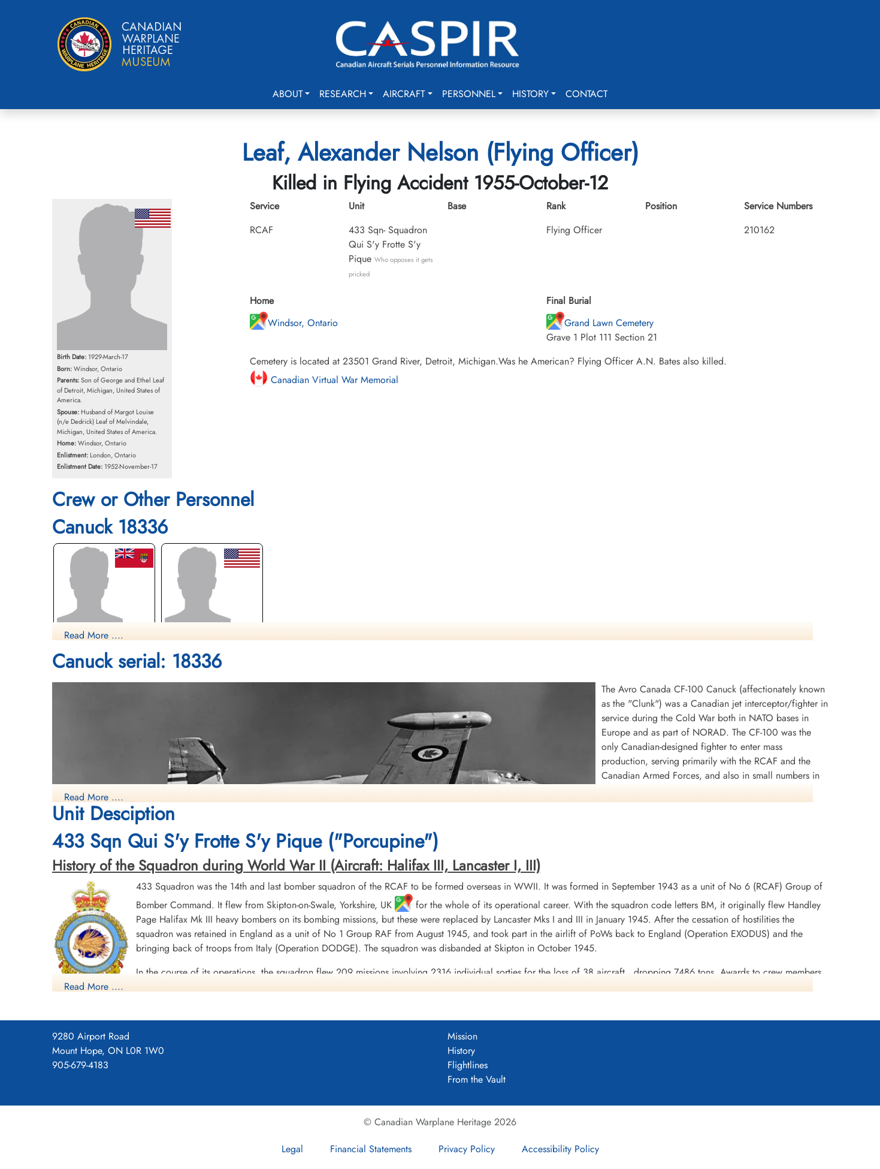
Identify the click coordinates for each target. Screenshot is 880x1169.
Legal (292, 1149)
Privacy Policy (467, 1149)
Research (342, 94)
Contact (586, 94)
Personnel (468, 94)
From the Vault (476, 1079)
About (288, 94)
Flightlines (467, 1065)
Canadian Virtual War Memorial (324, 380)
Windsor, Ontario (294, 323)
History (530, 94)
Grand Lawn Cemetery (600, 323)
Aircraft (404, 94)
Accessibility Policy (560, 1149)
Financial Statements (371, 1149)
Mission (462, 1036)
